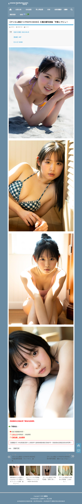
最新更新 (13, 14)
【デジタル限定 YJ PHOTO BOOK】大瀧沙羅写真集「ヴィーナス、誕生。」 (24, 459)
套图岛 (13, 27)
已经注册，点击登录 (18, 437)
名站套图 (28, 9)
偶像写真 (19, 27)
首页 (10, 9)
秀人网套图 (39, 9)
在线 (24, 14)
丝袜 (48, 9)
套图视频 (57, 9)
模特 (66, 9)
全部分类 (18, 9)
